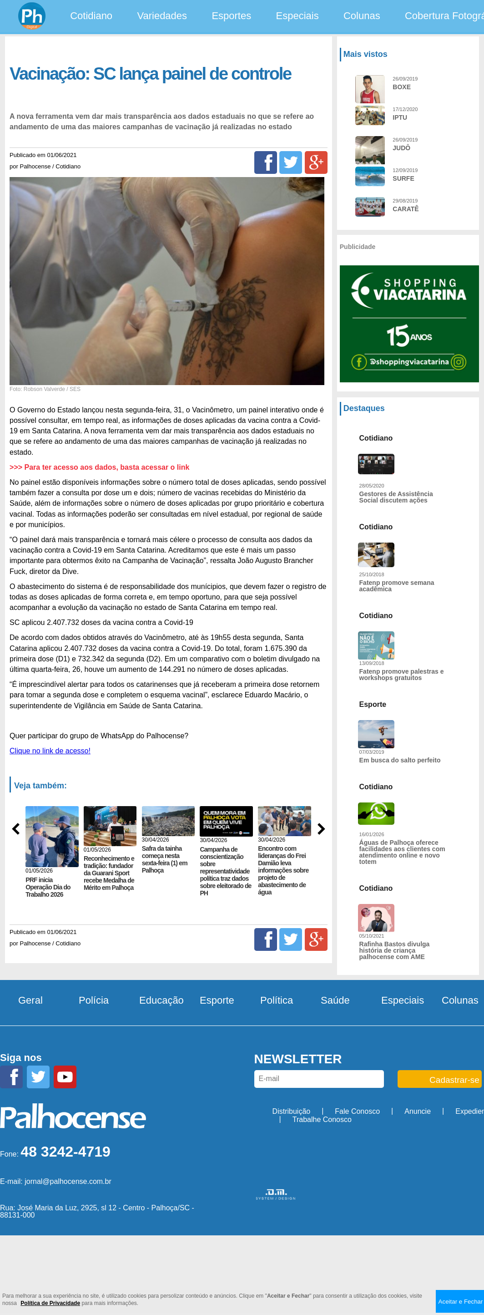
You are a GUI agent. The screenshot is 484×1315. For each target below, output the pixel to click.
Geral (30, 1000)
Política (276, 1000)
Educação (161, 1000)
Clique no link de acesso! (50, 751)
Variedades (162, 15)
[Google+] (316, 162)
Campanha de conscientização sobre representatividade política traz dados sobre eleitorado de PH (225, 871)
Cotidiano (91, 15)
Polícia (94, 1000)
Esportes (231, 15)
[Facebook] (265, 162)
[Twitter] (290, 162)
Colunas (361, 15)
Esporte (217, 1000)
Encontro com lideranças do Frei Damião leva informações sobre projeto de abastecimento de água (283, 870)
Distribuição (291, 1111)
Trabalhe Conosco (322, 1119)
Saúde (335, 1000)
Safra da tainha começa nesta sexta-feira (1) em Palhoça (164, 859)
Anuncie (417, 1111)
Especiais (297, 15)
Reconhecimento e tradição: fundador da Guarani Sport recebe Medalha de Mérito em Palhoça (109, 873)
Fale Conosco (357, 1111)
